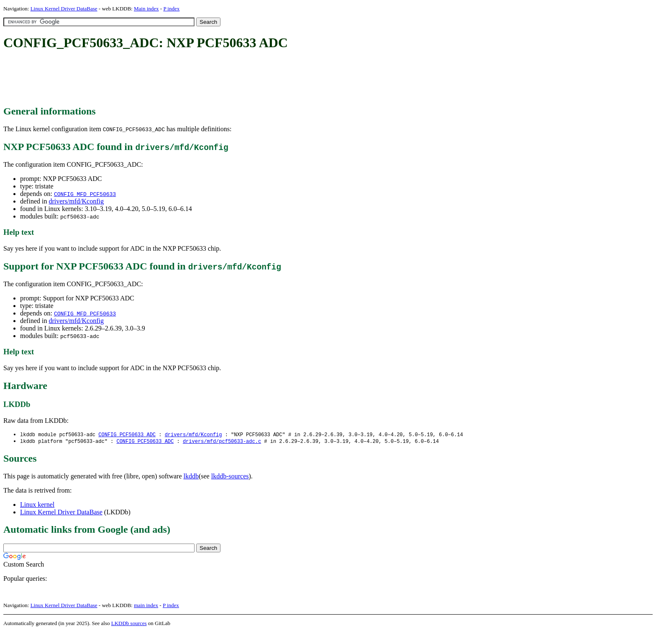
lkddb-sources (230, 476)
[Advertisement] (155, 78)
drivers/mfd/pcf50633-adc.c (222, 441)
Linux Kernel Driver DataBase (64, 8)
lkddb (191, 476)
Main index (146, 8)
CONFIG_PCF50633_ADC (127, 434)
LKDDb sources (129, 624)
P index (171, 8)
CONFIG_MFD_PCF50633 (85, 194)
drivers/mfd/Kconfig (76, 201)
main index (146, 606)
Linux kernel (37, 505)
